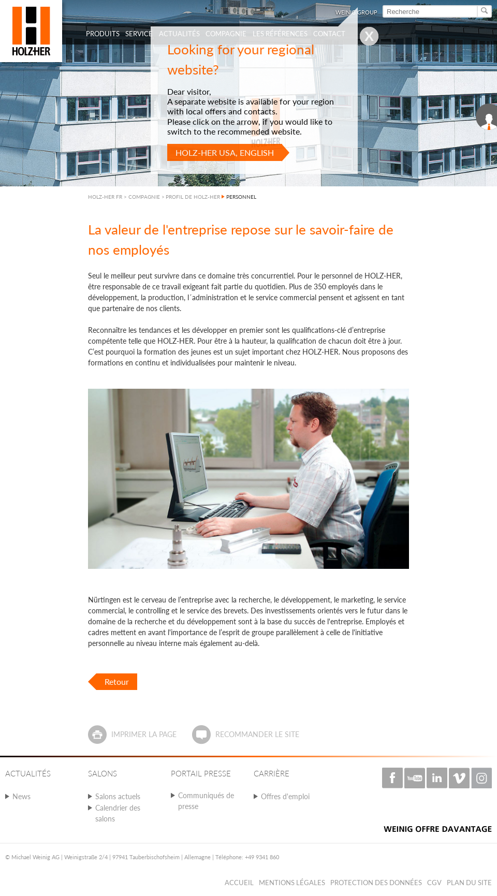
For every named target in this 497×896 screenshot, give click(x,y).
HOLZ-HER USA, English (225, 152)
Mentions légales (292, 882)
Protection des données (376, 882)
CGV (434, 882)
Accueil (239, 882)
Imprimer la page (144, 734)
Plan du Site (469, 882)
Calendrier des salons (117, 813)
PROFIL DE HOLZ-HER (193, 197)
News (21, 796)
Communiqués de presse (206, 801)
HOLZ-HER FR (105, 197)
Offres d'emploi (285, 796)
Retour (117, 681)
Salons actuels (117, 796)
